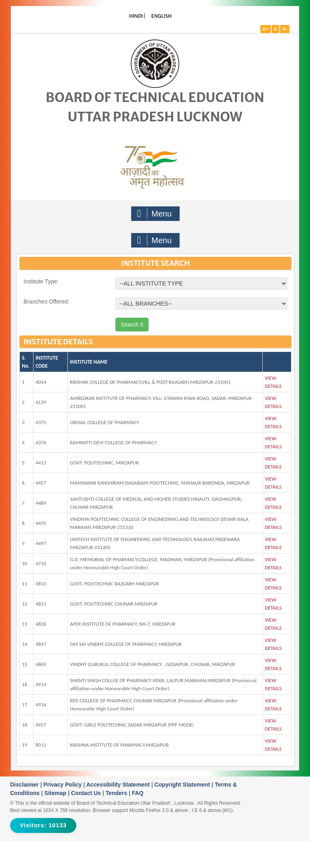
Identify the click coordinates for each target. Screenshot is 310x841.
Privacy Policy (64, 784)
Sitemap (56, 793)
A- (284, 29)
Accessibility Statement (118, 784)
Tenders (117, 793)
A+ (265, 29)
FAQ (138, 793)
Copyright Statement (183, 784)
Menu (154, 213)
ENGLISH (161, 16)
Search (132, 324)
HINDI (136, 16)
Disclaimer (25, 784)
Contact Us (87, 793)
